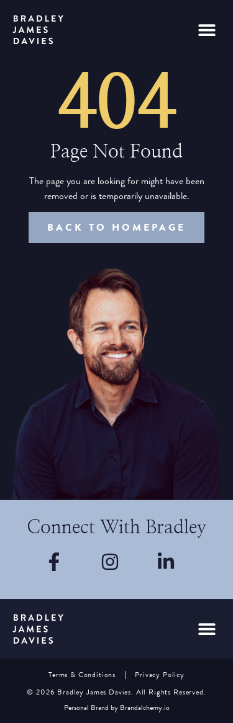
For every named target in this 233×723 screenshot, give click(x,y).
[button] (207, 29)
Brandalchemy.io (145, 708)
